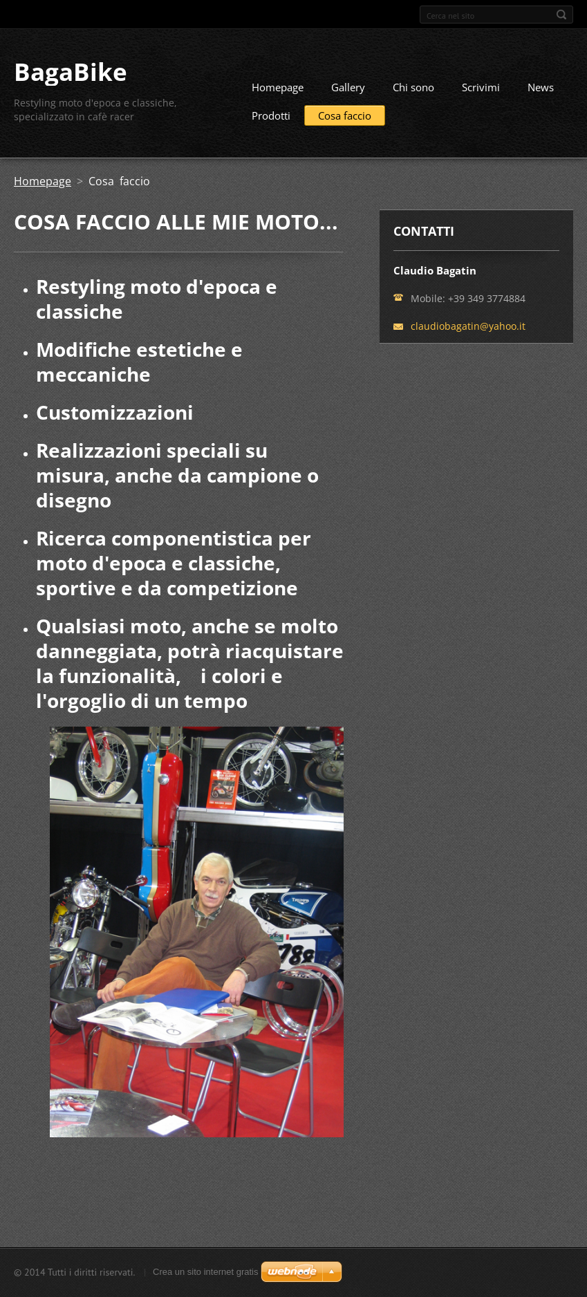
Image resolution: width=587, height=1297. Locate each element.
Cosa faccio (344, 115)
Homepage (278, 87)
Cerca (561, 14)
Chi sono (413, 87)
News (541, 87)
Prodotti (271, 115)
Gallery (348, 87)
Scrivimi (481, 87)
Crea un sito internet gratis (205, 1272)
